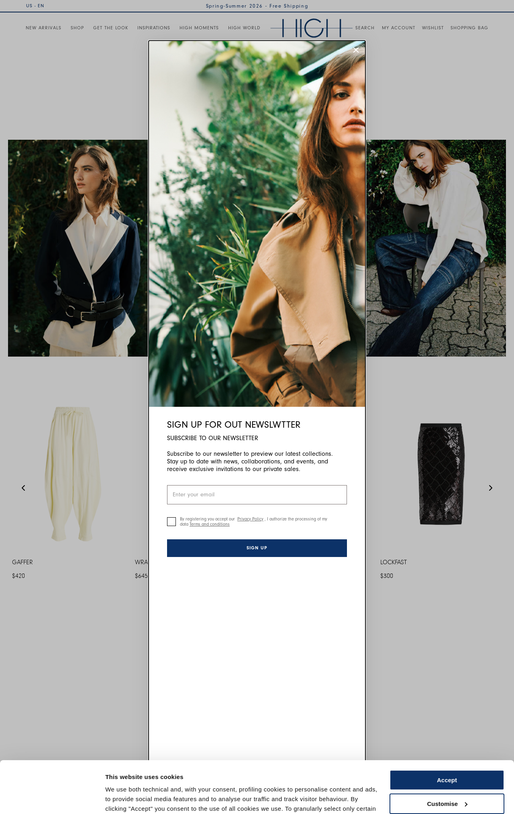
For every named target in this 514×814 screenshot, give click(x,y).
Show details (124, 798)
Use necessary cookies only (447, 775)
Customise (447, 751)
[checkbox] (171, 521)
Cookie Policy (330, 776)
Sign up (257, 548)
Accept (447, 728)
